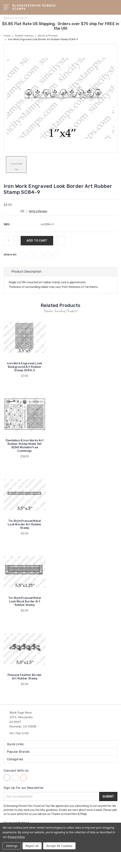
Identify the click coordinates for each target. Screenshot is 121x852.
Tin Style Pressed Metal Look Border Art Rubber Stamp (25, 524)
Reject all (32, 846)
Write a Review (38, 211)
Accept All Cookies (59, 846)
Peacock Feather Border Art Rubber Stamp (25, 676)
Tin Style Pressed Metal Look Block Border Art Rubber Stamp (24, 601)
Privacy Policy (16, 837)
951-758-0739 (19, 733)
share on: (10, 254)
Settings (12, 846)
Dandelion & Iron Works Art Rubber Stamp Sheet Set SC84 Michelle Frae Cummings (25, 446)
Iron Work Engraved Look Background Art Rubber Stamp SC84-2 (24, 367)
